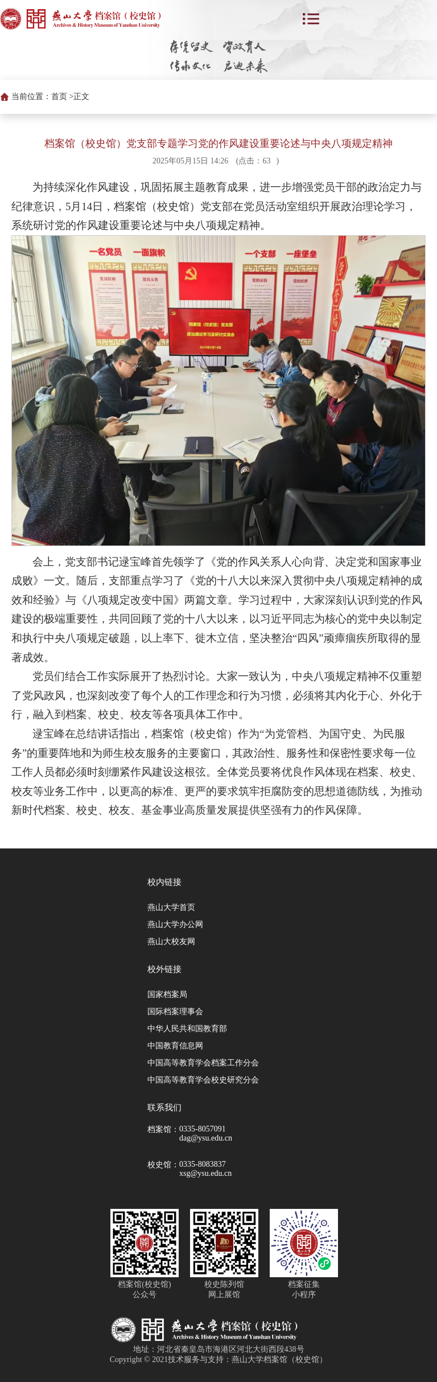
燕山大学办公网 (175, 924)
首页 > (62, 96)
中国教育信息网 (175, 1045)
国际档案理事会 (175, 1011)
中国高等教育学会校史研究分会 (203, 1080)
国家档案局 (167, 994)
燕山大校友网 (171, 941)
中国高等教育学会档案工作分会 (203, 1063)
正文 (81, 96)
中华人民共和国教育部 (187, 1028)
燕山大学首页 (171, 907)
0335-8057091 (202, 1129)
